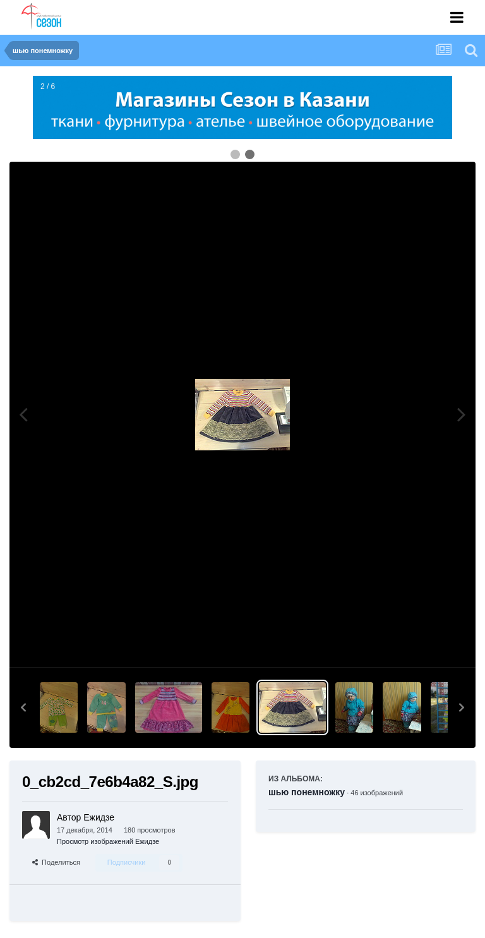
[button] (23, 707)
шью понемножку (306, 792)
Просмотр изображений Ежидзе (108, 841)
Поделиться (56, 862)
